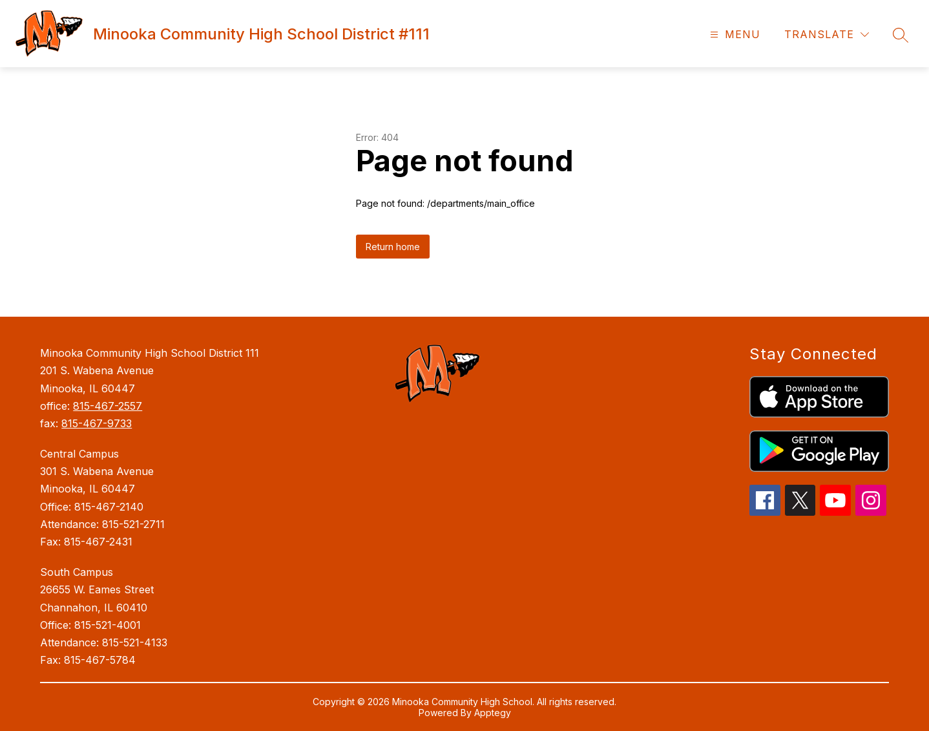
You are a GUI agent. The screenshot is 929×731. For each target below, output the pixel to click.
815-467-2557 (107, 405)
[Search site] (900, 35)
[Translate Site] (826, 34)
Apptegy (492, 712)
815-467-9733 (96, 423)
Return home (393, 246)
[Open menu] (733, 34)
